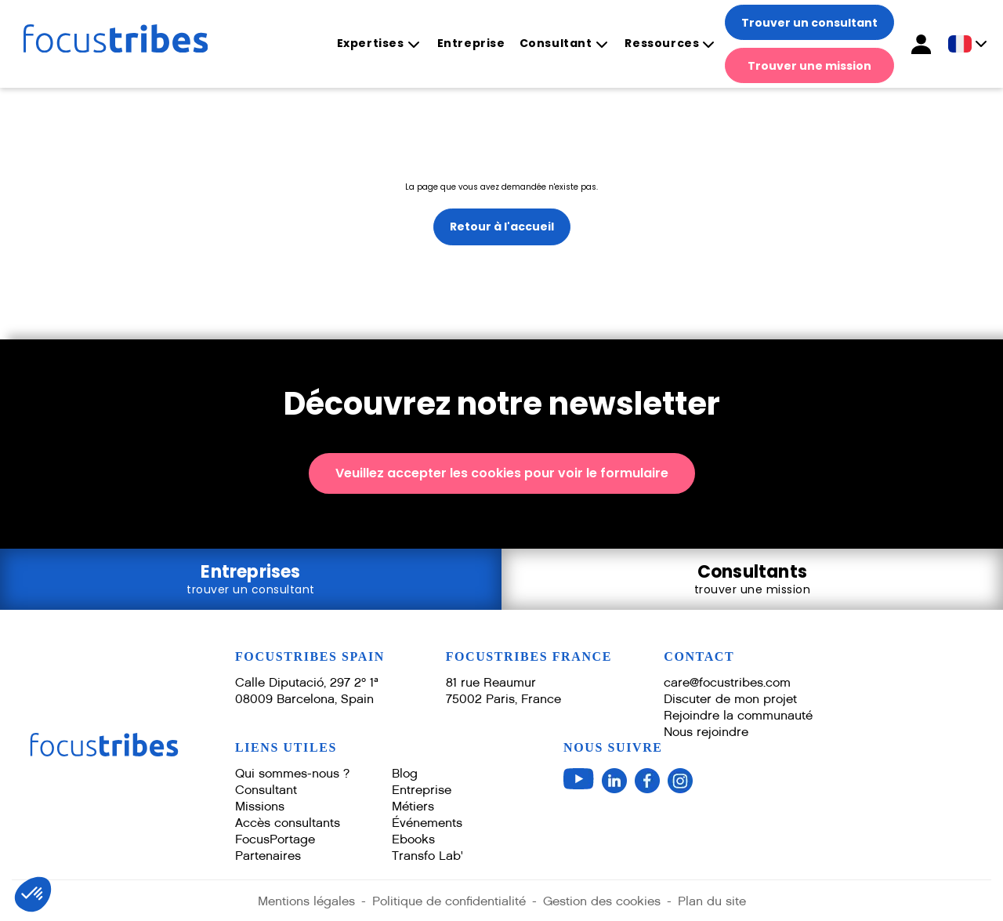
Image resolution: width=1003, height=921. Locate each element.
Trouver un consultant (809, 23)
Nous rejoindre (706, 731)
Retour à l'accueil (502, 226)
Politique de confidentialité (449, 901)
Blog (405, 773)
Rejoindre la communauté (738, 715)
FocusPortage (275, 839)
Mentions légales (306, 901)
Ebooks (413, 839)
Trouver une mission (809, 66)
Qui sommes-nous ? (292, 773)
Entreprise (471, 43)
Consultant (556, 43)
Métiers (413, 806)
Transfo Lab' (427, 855)
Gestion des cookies (602, 901)
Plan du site (712, 901)
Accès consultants (287, 822)
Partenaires (268, 855)
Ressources (662, 43)
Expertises (370, 43)
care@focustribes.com (727, 682)
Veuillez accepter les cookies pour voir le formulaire (501, 473)
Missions (259, 806)
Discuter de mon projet (730, 699)
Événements (427, 822)
